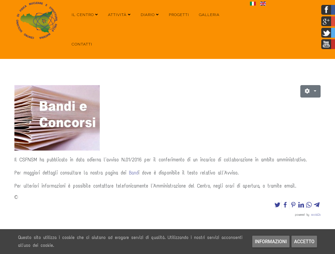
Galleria (209, 14)
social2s (316, 214)
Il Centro (83, 14)
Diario (148, 14)
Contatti (82, 44)
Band (133, 173)
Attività (117, 14)
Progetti (179, 14)
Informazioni (271, 241)
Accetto (304, 241)
